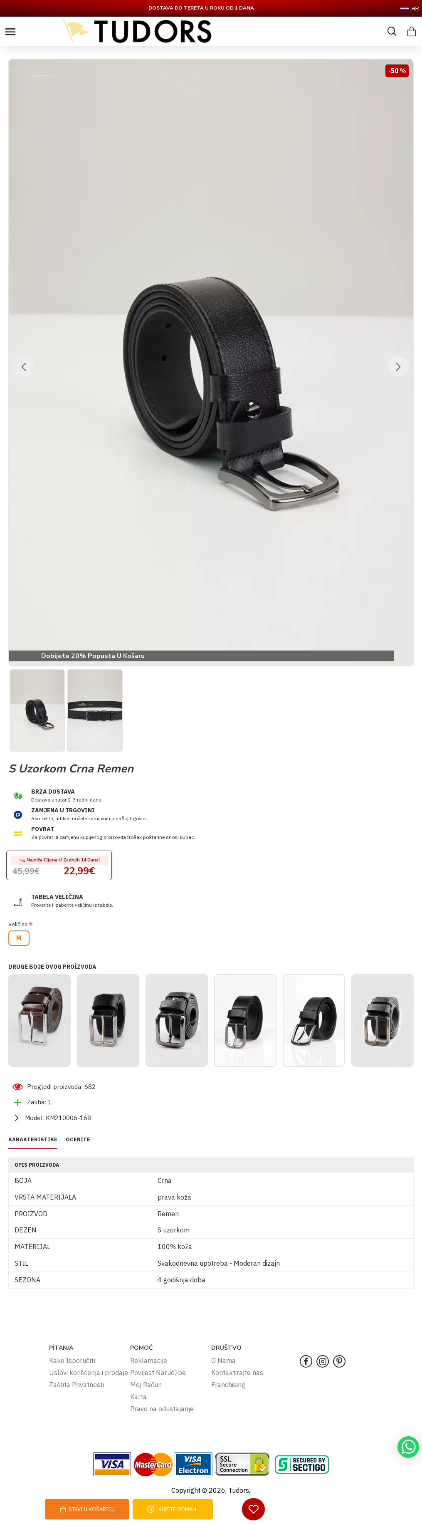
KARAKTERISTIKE (32, 1139)
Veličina (17, 924)
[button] (23, 366)
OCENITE (78, 1139)
